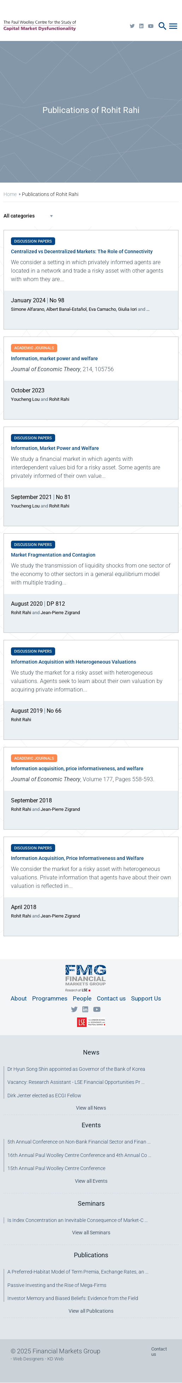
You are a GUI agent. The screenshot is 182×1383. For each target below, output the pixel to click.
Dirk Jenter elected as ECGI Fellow (44, 1095)
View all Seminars (91, 1232)
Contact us (111, 998)
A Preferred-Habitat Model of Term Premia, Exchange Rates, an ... (77, 1272)
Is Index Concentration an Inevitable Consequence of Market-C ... (77, 1220)
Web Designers (28, 1358)
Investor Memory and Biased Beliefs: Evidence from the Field (72, 1298)
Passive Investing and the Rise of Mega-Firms (56, 1285)
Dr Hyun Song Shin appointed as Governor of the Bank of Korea (76, 1069)
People (82, 998)
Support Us (146, 998)
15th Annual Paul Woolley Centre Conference (56, 1168)
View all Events (91, 1181)
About (19, 998)
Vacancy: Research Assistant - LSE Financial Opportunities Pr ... (76, 1082)
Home (10, 194)
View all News (91, 1108)
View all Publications (91, 1311)
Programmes (49, 998)
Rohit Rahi (59, 399)
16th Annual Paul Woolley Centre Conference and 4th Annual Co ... (79, 1155)
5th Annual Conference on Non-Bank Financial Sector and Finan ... (79, 1142)
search (162, 26)
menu (173, 26)
